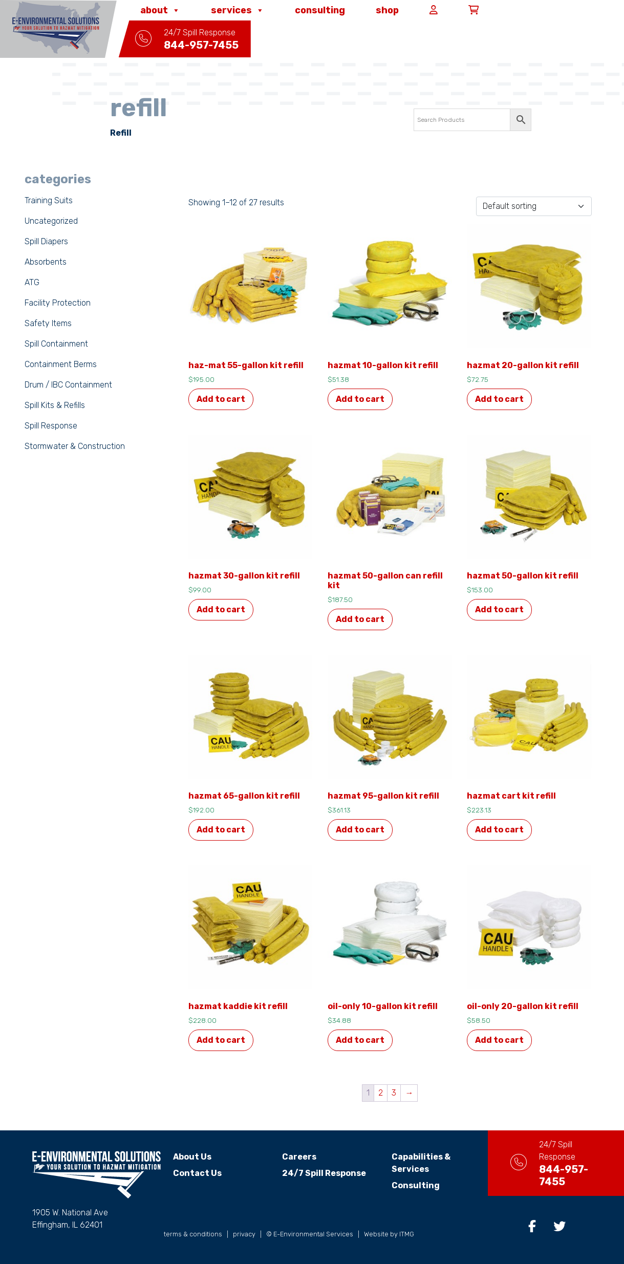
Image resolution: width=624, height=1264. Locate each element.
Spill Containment (56, 344)
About (160, 10)
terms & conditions (193, 1234)
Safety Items (48, 323)
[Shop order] (534, 206)
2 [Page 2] (380, 1093)
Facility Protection (58, 303)
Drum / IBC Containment (68, 385)
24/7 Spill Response (318, 1173)
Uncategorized (51, 221)
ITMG (406, 1234)
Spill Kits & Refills (55, 405)
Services (237, 10)
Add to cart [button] (221, 399)
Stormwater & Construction (75, 446)
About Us (192, 1157)
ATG (32, 282)
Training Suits (49, 200)
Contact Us (197, 1173)
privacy (244, 1234)
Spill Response (51, 426)
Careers (293, 1157)
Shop (387, 10)
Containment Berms (61, 364)
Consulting (320, 10)
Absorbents (46, 262)
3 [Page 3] (394, 1093)
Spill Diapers (46, 241)
